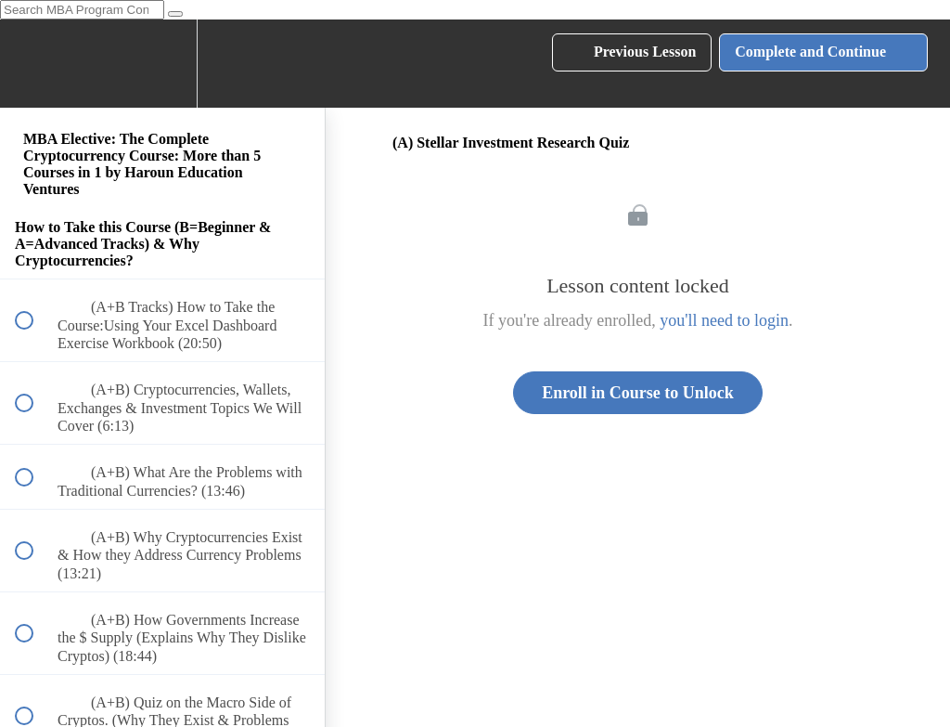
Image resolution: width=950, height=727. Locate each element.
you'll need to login (724, 320)
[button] (34, 63)
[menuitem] (162, 63)
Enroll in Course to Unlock (638, 392)
